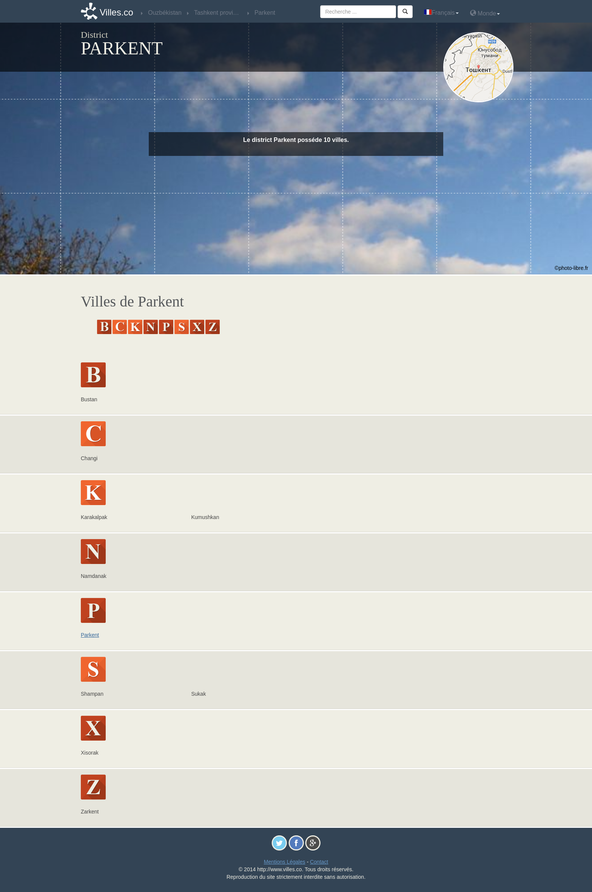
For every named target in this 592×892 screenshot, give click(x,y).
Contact (319, 862)
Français (441, 12)
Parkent (90, 635)
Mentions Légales (284, 862)
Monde (485, 13)
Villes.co (116, 12)
